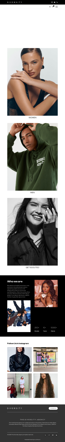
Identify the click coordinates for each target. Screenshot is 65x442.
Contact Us (53, 408)
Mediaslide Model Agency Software (32, 439)
